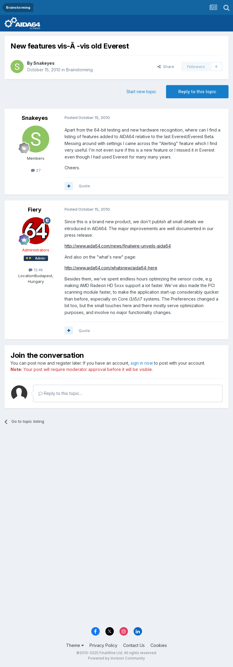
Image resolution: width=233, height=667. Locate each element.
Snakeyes (44, 63)
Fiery (34, 209)
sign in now (142, 363)
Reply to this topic (197, 91)
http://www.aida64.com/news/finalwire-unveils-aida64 (118, 245)
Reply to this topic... (60, 393)
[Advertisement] (116, 475)
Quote (84, 185)
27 (36, 170)
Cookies (158, 645)
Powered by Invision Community (116, 658)
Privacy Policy (103, 645)
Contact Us (134, 645)
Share (165, 66)
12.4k (36, 269)
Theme (75, 645)
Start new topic (141, 91)
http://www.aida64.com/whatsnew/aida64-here (111, 267)
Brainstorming (79, 69)
